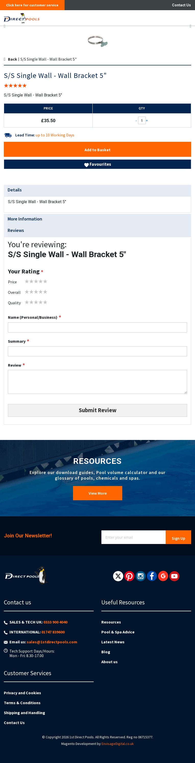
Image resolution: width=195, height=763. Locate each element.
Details (15, 190)
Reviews (16, 230)
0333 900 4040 (55, 622)
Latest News (113, 641)
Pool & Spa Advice (118, 631)
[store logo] (80, 18)
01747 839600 (53, 631)
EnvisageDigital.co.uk (118, 743)
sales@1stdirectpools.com (52, 641)
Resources (111, 622)
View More (98, 493)
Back (12, 59)
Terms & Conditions (22, 702)
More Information (25, 219)
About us (109, 661)
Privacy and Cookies (22, 692)
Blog (105, 651)
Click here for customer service (32, 5)
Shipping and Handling (24, 712)
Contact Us (181, 5)
